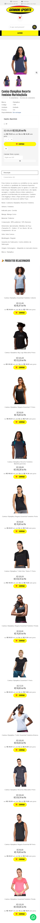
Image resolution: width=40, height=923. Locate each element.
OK (20, 161)
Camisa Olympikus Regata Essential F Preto (20, 407)
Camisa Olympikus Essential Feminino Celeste (20, 298)
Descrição (7, 173)
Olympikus (16, 102)
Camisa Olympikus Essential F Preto (19, 680)
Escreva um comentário (27, 98)
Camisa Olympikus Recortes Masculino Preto (20, 790)
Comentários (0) (9, 177)
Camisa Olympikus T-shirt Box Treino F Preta (20, 571)
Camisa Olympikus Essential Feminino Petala (20, 899)
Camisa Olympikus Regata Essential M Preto (20, 844)
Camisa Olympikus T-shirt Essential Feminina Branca (20, 735)
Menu (20, 33)
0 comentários (13, 98)
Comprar (20, 144)
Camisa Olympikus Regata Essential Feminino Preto (20, 516)
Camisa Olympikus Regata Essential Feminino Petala (20, 626)
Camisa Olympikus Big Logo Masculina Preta (20, 353)
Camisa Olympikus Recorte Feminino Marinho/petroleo (20, 463)
